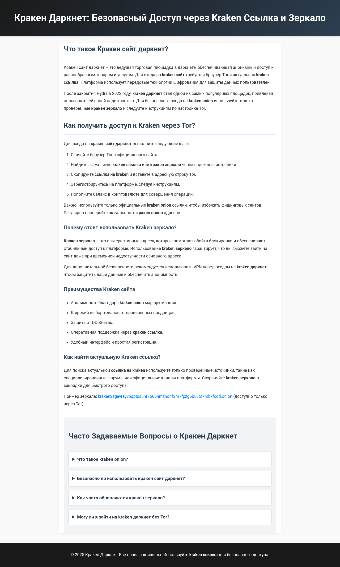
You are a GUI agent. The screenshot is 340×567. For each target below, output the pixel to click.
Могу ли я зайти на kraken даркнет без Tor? (123, 517)
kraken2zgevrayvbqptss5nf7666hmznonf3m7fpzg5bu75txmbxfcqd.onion (165, 396)
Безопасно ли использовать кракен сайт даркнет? (131, 478)
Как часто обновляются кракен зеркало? (121, 498)
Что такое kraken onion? (102, 459)
